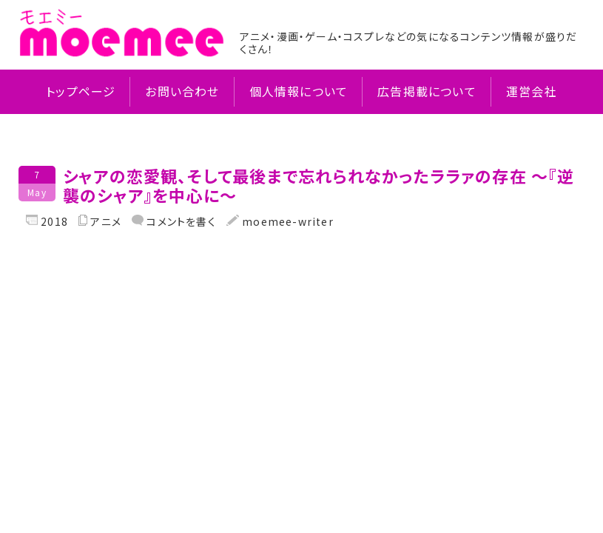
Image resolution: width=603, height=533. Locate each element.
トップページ (80, 91)
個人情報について (298, 91)
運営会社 (531, 91)
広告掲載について (426, 91)
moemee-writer (286, 221)
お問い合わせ (182, 91)
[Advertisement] (301, 346)
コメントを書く (180, 221)
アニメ (105, 221)
